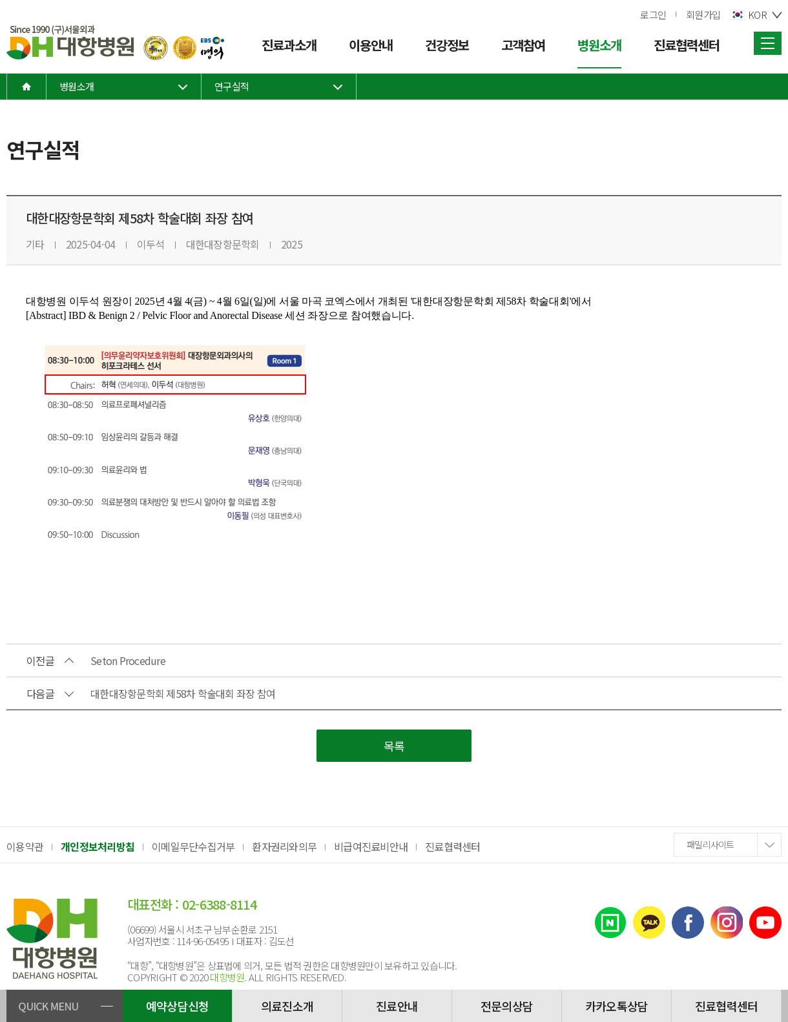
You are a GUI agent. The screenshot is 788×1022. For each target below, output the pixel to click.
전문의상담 (507, 1005)
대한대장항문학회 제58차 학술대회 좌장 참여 (182, 693)
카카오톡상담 (616, 1005)
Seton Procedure (127, 660)
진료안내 (397, 1005)
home (26, 86)
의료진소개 (287, 1005)
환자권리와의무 (284, 846)
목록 (394, 745)
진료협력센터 (453, 846)
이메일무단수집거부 (193, 846)
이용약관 (24, 846)
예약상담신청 (177, 1005)
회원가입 (703, 14)
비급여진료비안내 (371, 846)
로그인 (653, 14)
